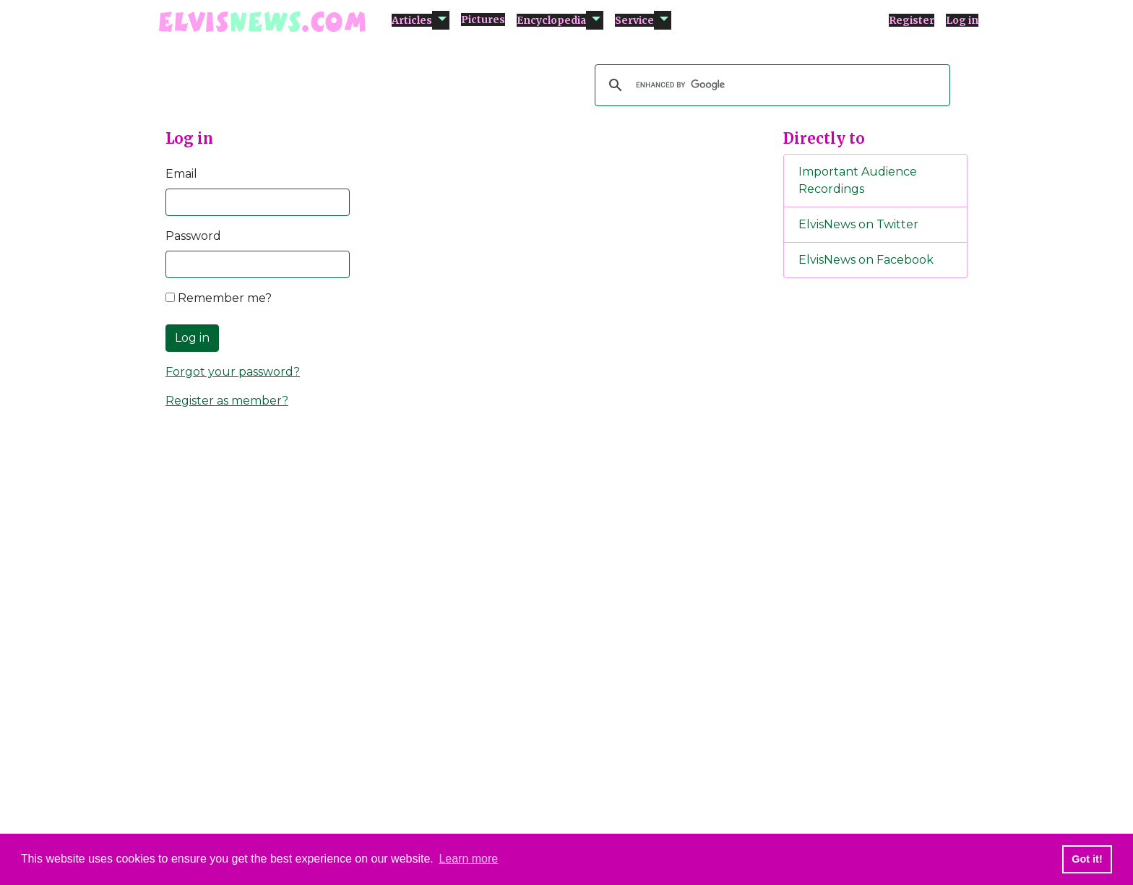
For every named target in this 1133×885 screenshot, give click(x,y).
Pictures (483, 19)
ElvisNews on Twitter (858, 224)
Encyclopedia (551, 20)
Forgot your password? (232, 372)
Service (634, 20)
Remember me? (218, 298)
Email (181, 174)
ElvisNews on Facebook (866, 260)
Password (193, 236)
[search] (770, 85)
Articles (412, 20)
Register (911, 20)
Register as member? (226, 400)
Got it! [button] (1087, 859)
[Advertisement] (876, 529)
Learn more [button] (468, 858)
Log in (962, 20)
